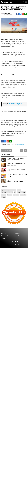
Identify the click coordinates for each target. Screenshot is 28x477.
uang (18, 194)
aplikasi (18, 144)
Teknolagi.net (17, 244)
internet (19, 190)
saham (23, 192)
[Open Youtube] (17, 241)
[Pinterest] (23, 14)
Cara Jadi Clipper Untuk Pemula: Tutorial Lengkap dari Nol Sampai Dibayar (17, 175)
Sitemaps (3, 238)
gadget (8, 190)
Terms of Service (5, 235)
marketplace (4, 192)
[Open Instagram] (15, 241)
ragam (18, 192)
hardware (14, 190)
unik (21, 194)
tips (14, 194)
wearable (4, 197)
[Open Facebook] (10, 241)
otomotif (11, 192)
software (4, 194)
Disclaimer (3, 233)
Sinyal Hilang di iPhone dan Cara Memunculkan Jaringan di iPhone (15, 180)
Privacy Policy (17, 233)
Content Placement (18, 235)
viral (25, 194)
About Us (3, 230)
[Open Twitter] (13, 241)
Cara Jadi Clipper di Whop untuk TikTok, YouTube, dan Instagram (16, 159)
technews (22, 144)
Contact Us (16, 230)
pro (15, 192)
